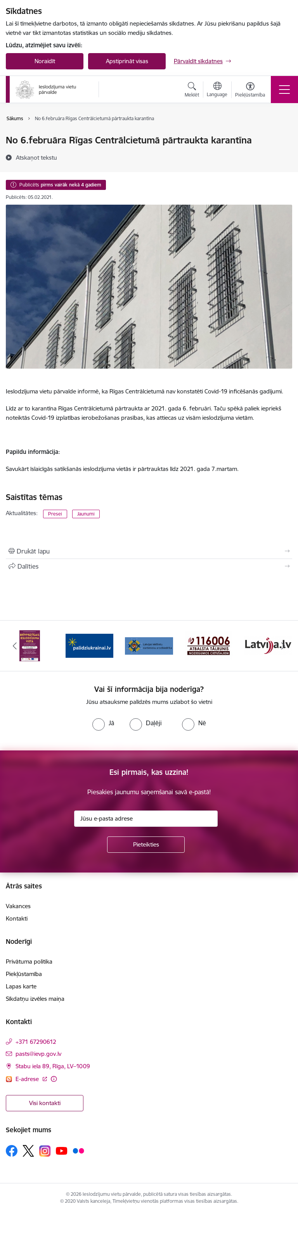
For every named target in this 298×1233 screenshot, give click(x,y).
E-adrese (28, 1079)
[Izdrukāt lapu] (149, 551)
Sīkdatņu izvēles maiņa (35, 998)
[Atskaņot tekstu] (36, 157)
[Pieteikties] (146, 844)
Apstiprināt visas (127, 61)
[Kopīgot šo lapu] (149, 566)
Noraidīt (45, 61)
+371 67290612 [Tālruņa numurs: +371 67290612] (36, 1041)
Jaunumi (86, 514)
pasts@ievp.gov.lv (38, 1053)
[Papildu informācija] (54, 1079)
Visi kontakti (45, 1103)
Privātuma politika (29, 961)
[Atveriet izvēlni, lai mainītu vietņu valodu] (217, 90)
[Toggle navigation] (284, 89)
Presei (55, 514)
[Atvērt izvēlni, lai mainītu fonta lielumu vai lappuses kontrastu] (250, 90)
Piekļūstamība (24, 974)
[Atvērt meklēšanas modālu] (192, 90)
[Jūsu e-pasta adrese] (146, 819)
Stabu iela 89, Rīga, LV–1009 (53, 1066)
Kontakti (17, 918)
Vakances (18, 906)
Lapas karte (21, 986)
